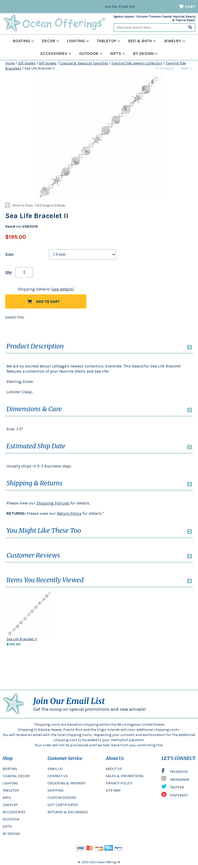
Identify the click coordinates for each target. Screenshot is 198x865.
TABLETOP (11, 790)
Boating (23, 40)
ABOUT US (114, 769)
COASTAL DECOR (16, 776)
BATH (7, 797)
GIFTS (7, 826)
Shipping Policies (52, 503)
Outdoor (90, 53)
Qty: (8, 272)
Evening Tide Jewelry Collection (136, 63)
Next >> (187, 68)
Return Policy (69, 513)
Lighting (78, 40)
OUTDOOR (11, 819)
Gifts (117, 53)
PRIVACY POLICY (119, 783)
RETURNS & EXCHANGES (67, 812)
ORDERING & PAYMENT (66, 783)
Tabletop (108, 40)
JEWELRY (10, 805)
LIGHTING (10, 783)
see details (63, 289)
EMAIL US (55, 769)
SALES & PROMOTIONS (125, 776)
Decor (50, 40)
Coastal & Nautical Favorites (84, 63)
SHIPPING (55, 790)
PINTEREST (174, 796)
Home (10, 63)
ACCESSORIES (14, 812)
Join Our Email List (119, 6)
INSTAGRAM (175, 780)
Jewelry (174, 40)
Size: (9, 254)
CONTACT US (57, 776)
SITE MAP (113, 790)
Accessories (55, 53)
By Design (145, 53)
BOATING (10, 769)
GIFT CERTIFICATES (62, 805)
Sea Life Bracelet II (21, 639)
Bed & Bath (142, 40)
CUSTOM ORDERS (61, 797)
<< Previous (164, 68)
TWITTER (172, 788)
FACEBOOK (174, 772)
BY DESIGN (11, 834)
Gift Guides (27, 63)
